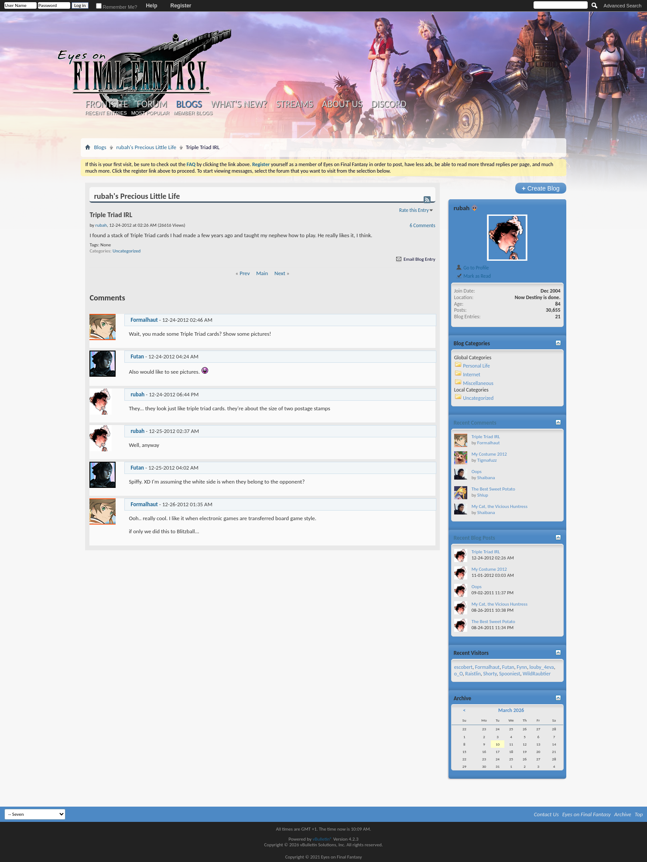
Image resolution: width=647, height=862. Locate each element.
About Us (342, 104)
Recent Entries (106, 113)
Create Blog (541, 188)
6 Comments (422, 225)
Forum (152, 104)
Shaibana (486, 477)
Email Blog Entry (415, 259)
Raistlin (472, 674)
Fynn (522, 667)
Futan (137, 356)
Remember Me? (116, 7)
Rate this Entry (414, 210)
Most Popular (150, 113)
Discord (389, 104)
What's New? (239, 104)
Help (151, 6)
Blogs (189, 104)
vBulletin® (322, 839)
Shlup (482, 495)
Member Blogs (193, 113)
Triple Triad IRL (486, 437)
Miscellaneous (478, 383)
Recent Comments (475, 422)
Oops (477, 471)
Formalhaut (143, 320)
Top (639, 814)
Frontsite (106, 104)
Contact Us (546, 814)
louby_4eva (542, 667)
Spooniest (509, 674)
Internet (471, 374)
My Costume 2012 (489, 454)
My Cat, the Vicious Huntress (499, 506)
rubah (137, 394)
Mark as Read (473, 276)
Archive (622, 814)
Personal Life (476, 366)
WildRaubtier (537, 674)
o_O (458, 674)
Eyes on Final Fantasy (586, 814)
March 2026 (511, 710)
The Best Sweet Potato (493, 489)
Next (279, 273)
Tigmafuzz (487, 460)
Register (180, 6)
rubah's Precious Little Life (146, 147)
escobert (463, 667)
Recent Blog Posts (474, 538)
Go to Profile (472, 268)
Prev (245, 273)
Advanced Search (623, 5)
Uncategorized (126, 251)
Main (262, 273)
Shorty (489, 674)
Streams (294, 104)
